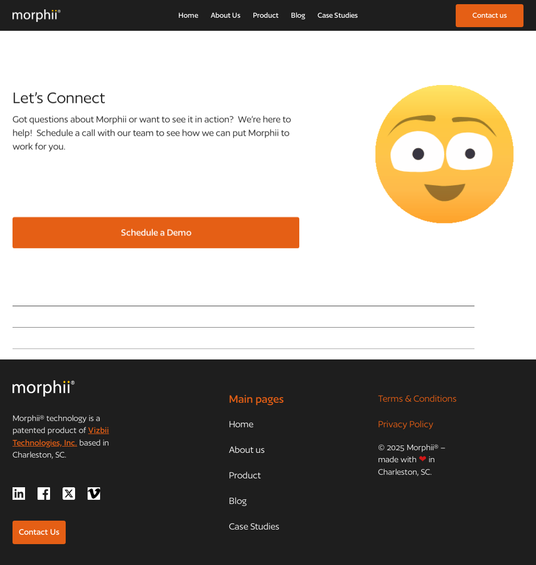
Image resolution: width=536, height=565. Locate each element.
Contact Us (39, 532)
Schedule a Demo (156, 232)
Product (265, 15)
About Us (225, 15)
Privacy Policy (405, 423)
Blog (298, 15)
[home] (36, 15)
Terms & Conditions (417, 398)
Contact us (489, 15)
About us (247, 449)
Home (188, 15)
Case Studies (338, 15)
